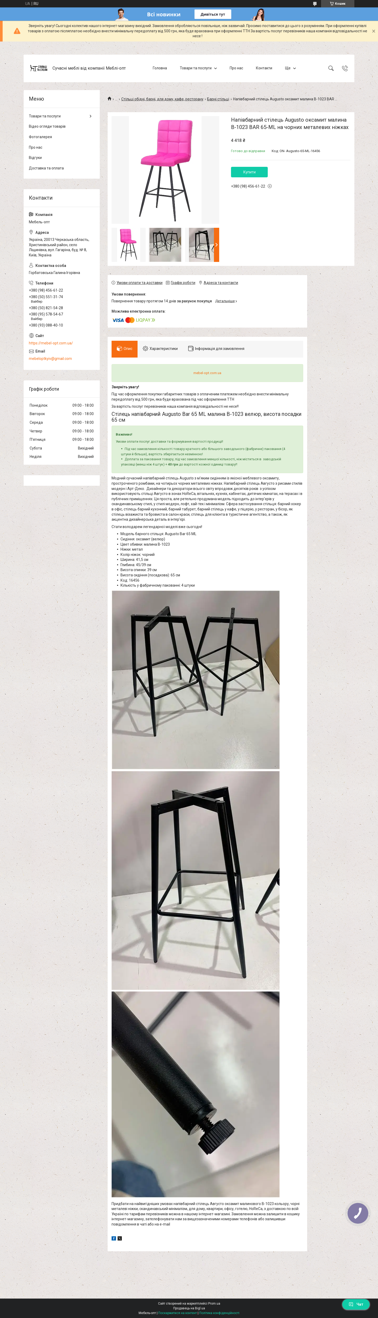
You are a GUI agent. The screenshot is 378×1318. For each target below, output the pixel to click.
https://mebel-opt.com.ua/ (51, 343)
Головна (160, 68)
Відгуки (35, 158)
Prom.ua (214, 1303)
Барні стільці (218, 99)
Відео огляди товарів (47, 126)
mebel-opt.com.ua (207, 373)
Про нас (236, 68)
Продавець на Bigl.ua (189, 1308)
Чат (356, 1304)
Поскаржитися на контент (177, 1313)
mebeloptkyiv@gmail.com (50, 358)
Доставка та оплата (46, 168)
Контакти (264, 68)
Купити (249, 172)
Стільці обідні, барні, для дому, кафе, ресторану (162, 99)
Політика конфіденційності (219, 1313)
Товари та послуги (196, 68)
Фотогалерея (40, 137)
